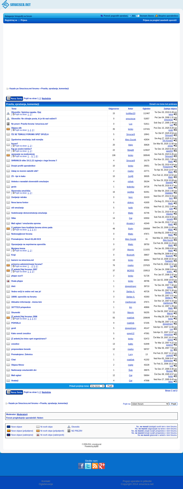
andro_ (170, 272)
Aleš (13, 286)
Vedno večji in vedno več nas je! (26, 291)
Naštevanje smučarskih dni (23, 370)
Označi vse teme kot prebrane (163, 104)
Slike (13, 218)
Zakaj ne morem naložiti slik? (24, 171)
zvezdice (15, 344)
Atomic (130, 249)
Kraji (13, 255)
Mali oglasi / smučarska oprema (26, 223)
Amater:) (131, 223)
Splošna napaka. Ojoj (31, 112)
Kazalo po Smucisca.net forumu (24, 89)
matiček (130, 317)
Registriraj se (11, 20)
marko (131, 171)
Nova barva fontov (19, 202)
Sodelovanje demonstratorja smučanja (29, 213)
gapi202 (169, 151)
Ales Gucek (130, 139)
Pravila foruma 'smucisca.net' (34, 124)
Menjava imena (18, 248)
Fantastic (169, 261)
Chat (13, 360)
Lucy (130, 354)
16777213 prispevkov (21, 307)
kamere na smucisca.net (22, 260)
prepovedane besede (21, 349)
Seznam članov (147, 16)
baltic (130, 344)
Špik (130, 370)
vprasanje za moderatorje (23, 154)
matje (130, 365)
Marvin (130, 312)
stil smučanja (17, 208)
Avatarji (14, 381)
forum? (14, 144)
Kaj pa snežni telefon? (21, 149)
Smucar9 (130, 134)
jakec (170, 382)
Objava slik (16, 128)
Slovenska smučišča (20, 191)
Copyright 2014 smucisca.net (137, 484)
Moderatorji (22, 414)
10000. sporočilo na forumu (24, 297)
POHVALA (16, 323)
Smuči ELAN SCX (33, 239)
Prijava (24, 20)
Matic (170, 161)
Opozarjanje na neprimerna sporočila (28, 244)
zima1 (170, 146)
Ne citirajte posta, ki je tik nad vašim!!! (39, 119)
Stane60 (169, 182)
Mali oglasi (16, 375)
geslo (13, 187)
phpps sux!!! (17, 276)
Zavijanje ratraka (19, 197)
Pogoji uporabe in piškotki (137, 481)
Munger (169, 371)
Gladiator (169, 193)
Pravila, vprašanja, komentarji (55, 89)
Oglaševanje (46, 484)
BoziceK (131, 255)
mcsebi (170, 219)
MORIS (130, 270)
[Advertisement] (91, 54)
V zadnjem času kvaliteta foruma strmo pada (31, 227)
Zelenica (29, 354)
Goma (170, 340)
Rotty (130, 228)
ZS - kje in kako (18, 176)
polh (171, 209)
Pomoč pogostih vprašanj (116, 16)
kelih (130, 207)
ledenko (131, 187)
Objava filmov (17, 365)
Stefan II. (130, 291)
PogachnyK (168, 167)
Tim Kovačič (167, 141)
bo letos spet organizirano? (34, 339)
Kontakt (45, 481)
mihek (130, 181)
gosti (13, 328)
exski (170, 130)
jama (171, 114)
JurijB (130, 176)
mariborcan (130, 302)
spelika (130, 192)
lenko (130, 129)
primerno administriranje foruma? (27, 264)
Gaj (130, 218)
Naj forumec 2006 (29, 317)
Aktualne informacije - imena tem (26, 302)
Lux (130, 124)
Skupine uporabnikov (168, 16)
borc (130, 197)
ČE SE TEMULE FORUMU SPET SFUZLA (30, 134)
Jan (171, 277)
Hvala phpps (17, 281)
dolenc (131, 202)
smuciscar (130, 118)
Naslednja (46, 98)
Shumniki (15, 312)
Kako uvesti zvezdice (21, 333)
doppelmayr (130, 286)
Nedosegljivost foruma (21, 234)
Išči (133, 16)
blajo (130, 145)
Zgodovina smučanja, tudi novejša (27, 140)
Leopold (169, 355)
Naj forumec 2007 (29, 269)
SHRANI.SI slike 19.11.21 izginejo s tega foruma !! (34, 161)
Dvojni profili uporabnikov (23, 166)
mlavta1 (169, 214)
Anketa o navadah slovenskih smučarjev (30, 181)
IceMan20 (130, 113)
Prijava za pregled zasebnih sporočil (159, 20)
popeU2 (131, 333)
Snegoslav (168, 361)
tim (130, 307)
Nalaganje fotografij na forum (18, 16)
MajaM (130, 150)
